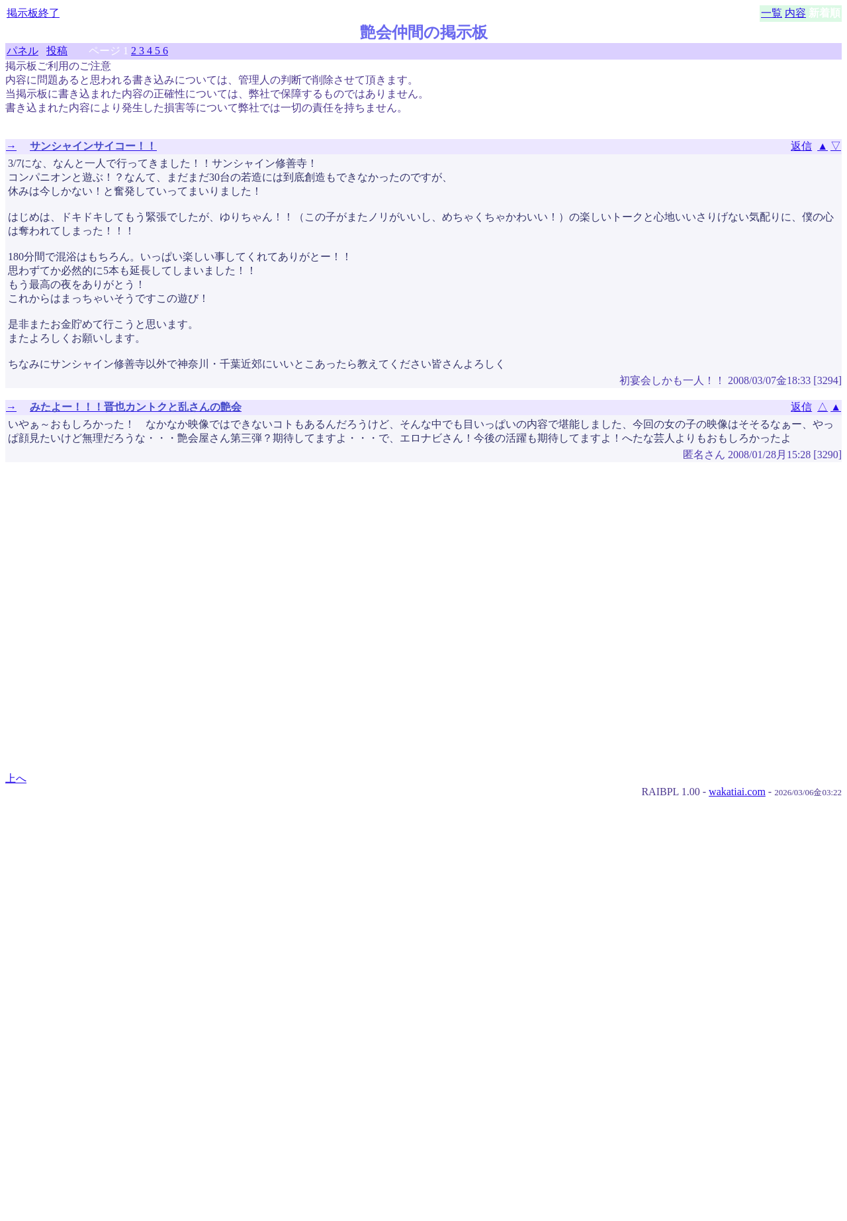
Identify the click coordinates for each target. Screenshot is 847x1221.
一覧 (771, 13)
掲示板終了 (33, 13)
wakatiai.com (737, 791)
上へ (15, 778)
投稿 (56, 50)
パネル (22, 50)
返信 (801, 146)
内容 (795, 13)
